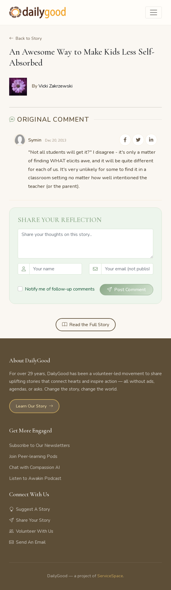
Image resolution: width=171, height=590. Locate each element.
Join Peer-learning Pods (33, 456)
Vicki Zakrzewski (55, 86)
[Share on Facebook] (125, 140)
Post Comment (126, 290)
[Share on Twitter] (138, 140)
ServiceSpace (110, 576)
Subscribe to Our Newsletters (39, 445)
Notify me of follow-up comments (60, 289)
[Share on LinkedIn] (151, 140)
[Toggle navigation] (153, 12)
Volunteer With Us (31, 531)
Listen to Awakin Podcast (35, 478)
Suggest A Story (29, 509)
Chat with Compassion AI (34, 467)
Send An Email (27, 542)
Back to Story (25, 38)
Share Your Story (29, 520)
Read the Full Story (85, 325)
